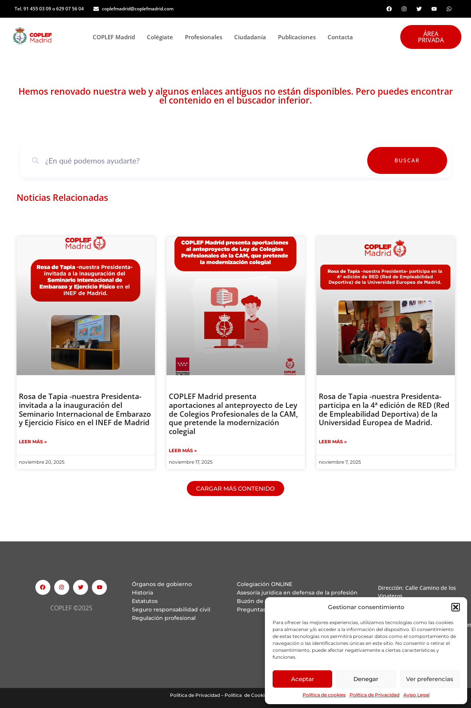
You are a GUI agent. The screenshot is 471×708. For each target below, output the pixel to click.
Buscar (425, 160)
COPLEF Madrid (116, 37)
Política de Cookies (247, 695)
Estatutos (145, 601)
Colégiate (162, 37)
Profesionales (205, 37)
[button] (455, 607)
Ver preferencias (429, 679)
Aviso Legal (416, 695)
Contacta (340, 37)
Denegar (365, 679)
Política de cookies (324, 695)
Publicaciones (299, 37)
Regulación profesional (164, 617)
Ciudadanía (252, 37)
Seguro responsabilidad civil (171, 609)
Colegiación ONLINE (264, 584)
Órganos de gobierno (162, 584)
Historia (142, 592)
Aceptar (302, 679)
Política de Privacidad (374, 695)
